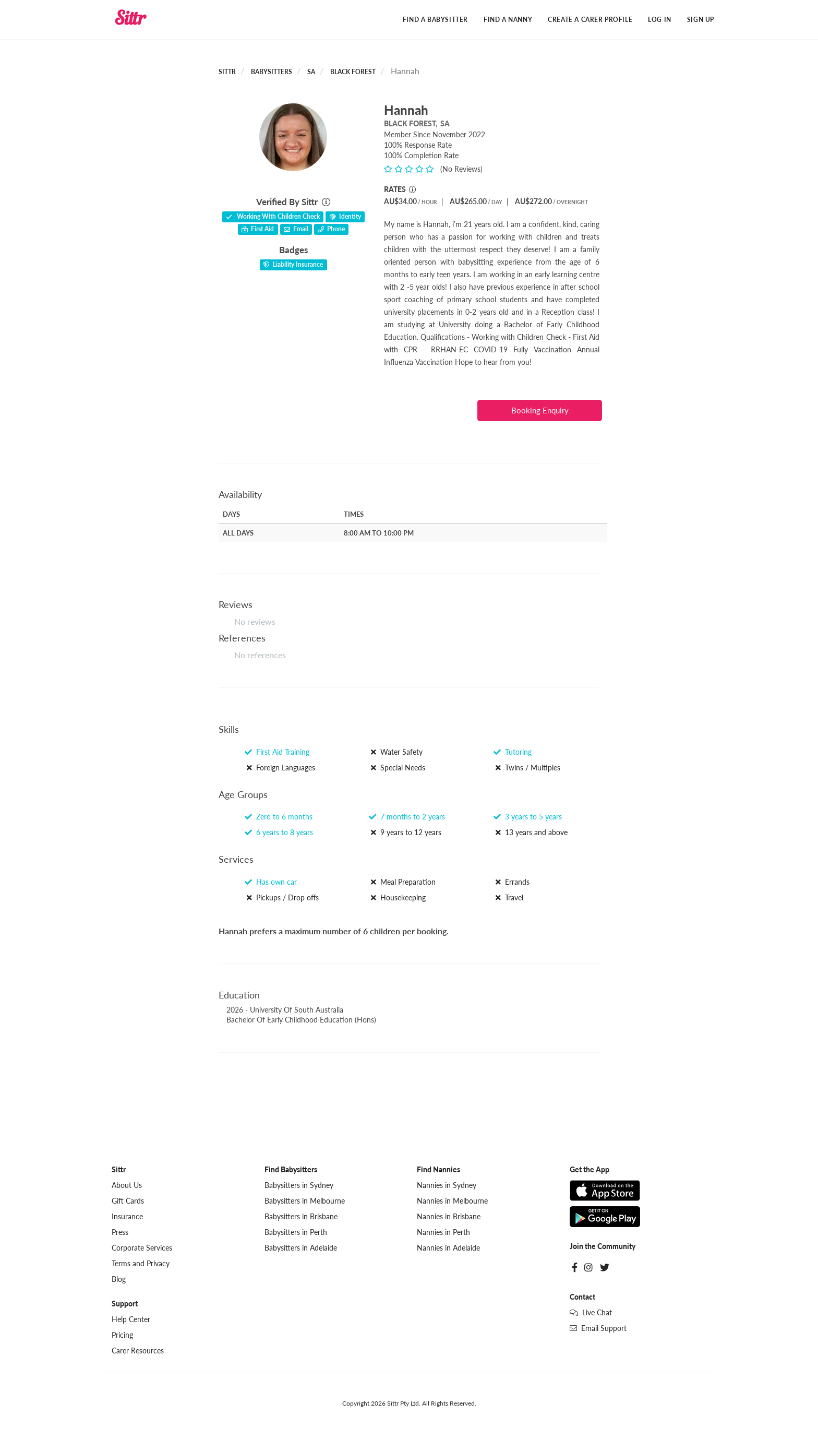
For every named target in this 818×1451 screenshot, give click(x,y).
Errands (512, 882)
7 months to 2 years (407, 817)
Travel (508, 898)
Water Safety (396, 751)
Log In (659, 19)
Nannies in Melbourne (452, 1201)
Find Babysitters (290, 1169)
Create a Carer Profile (590, 19)
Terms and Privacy (141, 1263)
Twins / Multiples (527, 767)
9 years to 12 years (405, 832)
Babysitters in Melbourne (304, 1201)
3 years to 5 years (528, 817)
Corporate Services (142, 1248)
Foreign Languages (280, 767)
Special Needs (397, 767)
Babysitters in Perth (295, 1232)
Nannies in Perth (443, 1232)
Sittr (227, 72)
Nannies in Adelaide (448, 1248)
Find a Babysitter (435, 19)
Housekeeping (397, 898)
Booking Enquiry (540, 410)
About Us (127, 1185)
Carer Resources (138, 1351)
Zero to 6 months (278, 817)
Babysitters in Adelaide (300, 1248)
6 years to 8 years (279, 832)
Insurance (127, 1216)
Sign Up (700, 19)
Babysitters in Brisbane (301, 1216)
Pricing (122, 1335)
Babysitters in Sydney (298, 1185)
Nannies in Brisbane (448, 1216)
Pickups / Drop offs (282, 898)
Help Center (131, 1319)
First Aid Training (277, 751)
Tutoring (513, 751)
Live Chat (591, 1313)
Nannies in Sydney (446, 1185)
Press (120, 1232)
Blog (119, 1279)
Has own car (271, 882)
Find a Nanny (508, 19)
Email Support (598, 1328)
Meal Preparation (402, 882)
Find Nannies (438, 1169)
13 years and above (531, 832)
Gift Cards (128, 1201)
